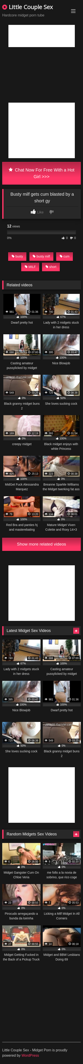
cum (64, 256)
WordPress (30, 1055)
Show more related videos (41, 544)
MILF (30, 267)
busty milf (41, 256)
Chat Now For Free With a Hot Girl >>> (41, 173)
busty (17, 256)
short (51, 267)
